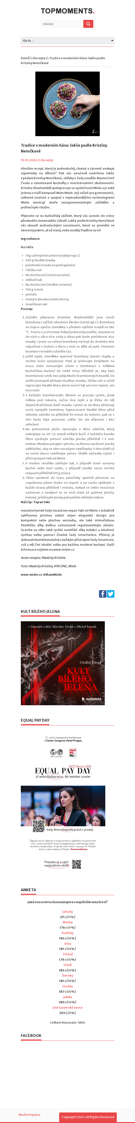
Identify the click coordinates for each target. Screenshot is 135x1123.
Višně (67, 965)
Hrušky (67, 986)
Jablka (67, 997)
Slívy (67, 944)
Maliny (67, 922)
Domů (25, 58)
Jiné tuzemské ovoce (67, 1008)
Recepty (39, 58)
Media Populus (29, 1115)
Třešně (67, 954)
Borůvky (67, 933)
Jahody (67, 912)
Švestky (67, 976)
